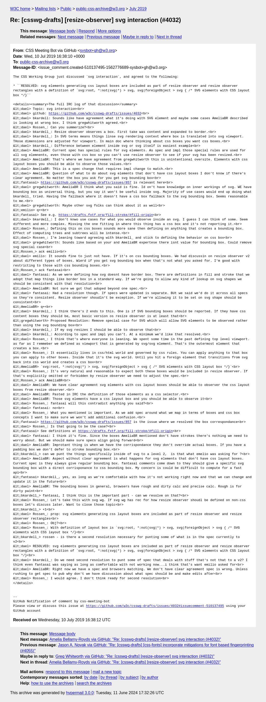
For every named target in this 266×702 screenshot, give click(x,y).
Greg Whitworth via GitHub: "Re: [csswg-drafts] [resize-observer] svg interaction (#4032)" (135, 656)
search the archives (94, 683)
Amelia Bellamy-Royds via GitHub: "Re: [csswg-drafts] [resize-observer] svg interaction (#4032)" (135, 639)
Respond (87, 31)
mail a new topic (107, 672)
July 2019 (138, 9)
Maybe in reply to (138, 37)
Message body (62, 31)
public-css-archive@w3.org (100, 9)
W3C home (20, 9)
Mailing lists (45, 9)
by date (90, 677)
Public (65, 9)
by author (149, 677)
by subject (129, 677)
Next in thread (169, 37)
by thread (109, 677)
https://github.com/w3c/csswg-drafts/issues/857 (86, 182)
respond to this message (67, 672)
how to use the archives (52, 683)
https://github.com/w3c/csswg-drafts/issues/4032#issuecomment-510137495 (155, 606)
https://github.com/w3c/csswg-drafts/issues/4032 (95, 113)
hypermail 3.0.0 (79, 693)
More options (109, 31)
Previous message (103, 37)
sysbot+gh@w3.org (97, 50)
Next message (71, 37)
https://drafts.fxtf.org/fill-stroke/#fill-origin (105, 215)
